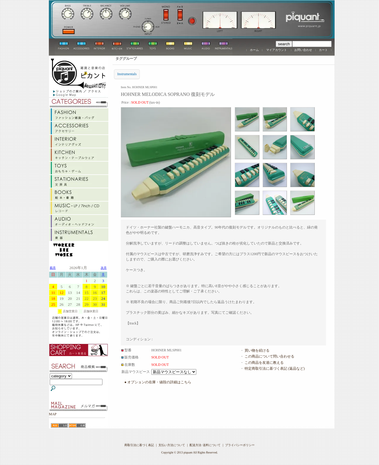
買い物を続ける (257, 350)
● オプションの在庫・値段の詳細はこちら (157, 382)
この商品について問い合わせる (269, 356)
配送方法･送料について (205, 445)
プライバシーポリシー (240, 445)
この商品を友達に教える (264, 363)
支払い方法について (171, 445)
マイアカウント (277, 50)
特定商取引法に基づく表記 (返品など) (275, 368)
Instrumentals (126, 74)
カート (323, 50)
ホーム (254, 50)
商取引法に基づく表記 (139, 445)
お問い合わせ (303, 50)
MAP (53, 414)
